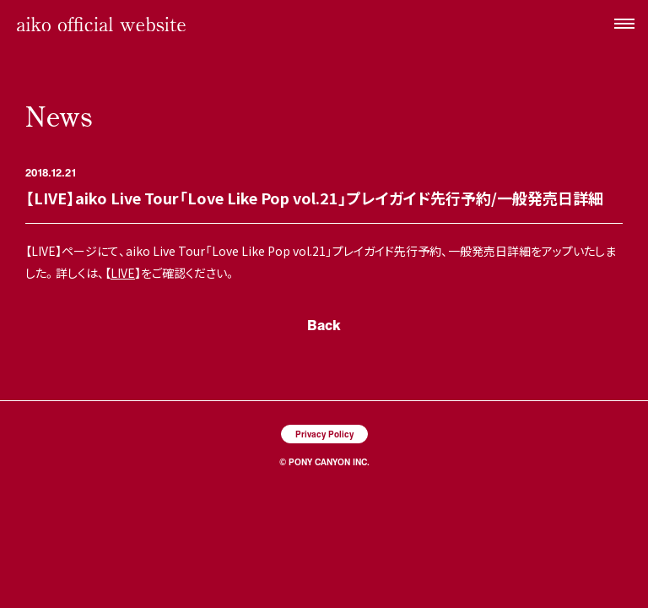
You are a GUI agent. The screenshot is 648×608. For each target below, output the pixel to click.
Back (324, 325)
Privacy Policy (324, 433)
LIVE (123, 272)
